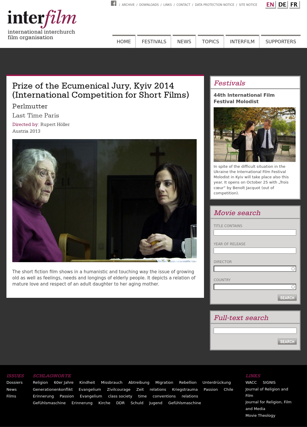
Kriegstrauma (185, 389)
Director (223, 262)
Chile (229, 389)
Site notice (248, 4)
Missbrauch (112, 382)
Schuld (137, 403)
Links (167, 4)
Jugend (155, 403)
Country (222, 280)
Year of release (230, 244)
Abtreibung (139, 382)
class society (120, 396)
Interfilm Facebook (114, 3)
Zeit (140, 389)
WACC (251, 382)
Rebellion (188, 382)
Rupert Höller (55, 124)
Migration (164, 382)
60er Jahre (63, 382)
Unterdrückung (217, 382)
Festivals (154, 41)
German (282, 4)
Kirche (104, 403)
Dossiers (14, 382)
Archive (128, 4)
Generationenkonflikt (53, 389)
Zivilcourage (118, 389)
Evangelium (90, 389)
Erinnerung (43, 396)
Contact (183, 4)
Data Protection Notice (214, 4)
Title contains (228, 226)
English (270, 4)
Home (124, 41)
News (184, 41)
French (294, 4)
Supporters (280, 41)
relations (158, 389)
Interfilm (242, 41)
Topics (210, 41)
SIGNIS (269, 382)
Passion (211, 389)
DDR (120, 403)
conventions (164, 396)
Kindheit (87, 382)
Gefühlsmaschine (49, 403)
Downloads (149, 4)
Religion (40, 382)
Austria (20, 131)
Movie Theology (260, 415)
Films (11, 396)
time (142, 396)
